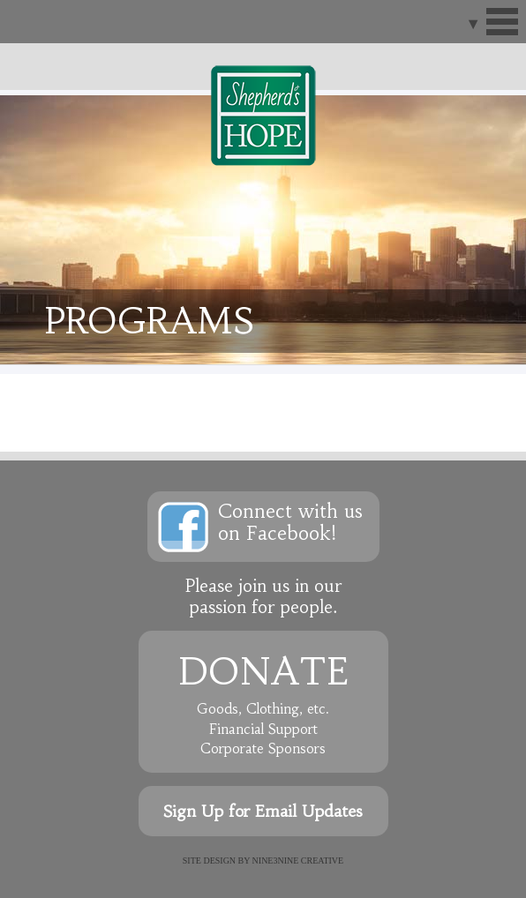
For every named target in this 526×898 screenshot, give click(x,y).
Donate (263, 671)
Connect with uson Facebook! (290, 522)
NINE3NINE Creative (298, 860)
